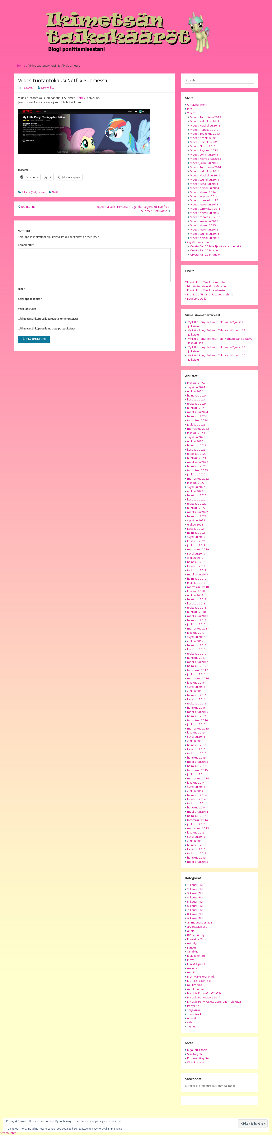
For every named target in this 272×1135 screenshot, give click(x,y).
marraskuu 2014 (198, 778)
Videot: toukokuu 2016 (204, 234)
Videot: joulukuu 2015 (204, 229)
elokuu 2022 (195, 491)
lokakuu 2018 (196, 591)
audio (190, 931)
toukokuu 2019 (197, 570)
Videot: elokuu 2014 (203, 192)
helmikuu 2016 (197, 716)
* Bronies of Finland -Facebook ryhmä (209, 294)
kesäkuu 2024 (196, 399)
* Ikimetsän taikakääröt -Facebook (207, 286)
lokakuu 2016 (196, 682)
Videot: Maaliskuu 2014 (205, 175)
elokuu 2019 (195, 558)
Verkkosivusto (27, 309)
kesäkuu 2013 (196, 849)
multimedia (194, 985)
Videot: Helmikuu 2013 (204, 121)
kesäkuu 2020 (196, 541)
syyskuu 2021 (196, 520)
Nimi (21, 289)
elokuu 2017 (195, 641)
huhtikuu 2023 (196, 458)
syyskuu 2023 (196, 437)
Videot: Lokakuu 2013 (204, 154)
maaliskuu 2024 (197, 412)
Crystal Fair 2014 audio (205, 254)
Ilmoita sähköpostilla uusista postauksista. (48, 328)
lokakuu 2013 (196, 832)
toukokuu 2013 (197, 853)
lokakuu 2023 (196, 433)
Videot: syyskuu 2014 (204, 196)
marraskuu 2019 (198, 549)
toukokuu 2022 (197, 503)
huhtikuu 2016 (196, 707)
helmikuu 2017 (197, 666)
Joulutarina (27, 207)
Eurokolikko (47, 87)
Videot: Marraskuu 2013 (205, 159)
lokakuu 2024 (196, 383)
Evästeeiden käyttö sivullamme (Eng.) (100, 1128)
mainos (192, 968)
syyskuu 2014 (196, 787)
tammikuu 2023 (197, 470)
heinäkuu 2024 (197, 395)
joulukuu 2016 (196, 674)
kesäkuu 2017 (196, 649)
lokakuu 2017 (196, 633)
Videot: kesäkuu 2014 (204, 184)
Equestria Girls (196, 939)
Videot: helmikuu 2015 (204, 213)
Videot (191, 113)
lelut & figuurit (196, 964)
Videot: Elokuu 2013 (203, 146)
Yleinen (192, 1026)
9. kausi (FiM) (195, 918)
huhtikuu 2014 (196, 807)
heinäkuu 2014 (197, 795)
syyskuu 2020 (196, 537)
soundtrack (194, 1014)
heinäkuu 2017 (197, 645)
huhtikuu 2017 (196, 658)
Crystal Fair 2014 (198, 242)
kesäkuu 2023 (196, 449)
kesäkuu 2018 (196, 603)
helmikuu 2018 (197, 620)
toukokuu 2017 (197, 653)
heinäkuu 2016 (197, 695)
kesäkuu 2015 (196, 749)
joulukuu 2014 (196, 774)
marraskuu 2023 (198, 429)
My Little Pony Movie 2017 (203, 997)
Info (189, 109)
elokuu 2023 (195, 441)
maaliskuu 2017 (197, 662)
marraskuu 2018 (198, 587)
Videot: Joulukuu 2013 (204, 163)
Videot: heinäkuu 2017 (204, 238)
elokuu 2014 (195, 791)
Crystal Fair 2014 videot (205, 250)
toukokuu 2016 (197, 703)
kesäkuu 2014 (196, 799)
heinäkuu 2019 (197, 562)
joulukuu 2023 (196, 424)
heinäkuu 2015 (197, 745)
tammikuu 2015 (197, 770)
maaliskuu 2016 (197, 712)
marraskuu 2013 (198, 828)
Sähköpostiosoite (30, 299)
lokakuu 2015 (196, 732)
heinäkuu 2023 (197, 445)
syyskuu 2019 (196, 553)
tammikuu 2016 (197, 720)
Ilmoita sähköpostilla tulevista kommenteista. (49, 318)
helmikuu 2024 (197, 416)
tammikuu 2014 (197, 820)
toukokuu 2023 (197, 454)
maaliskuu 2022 (197, 512)
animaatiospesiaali (199, 922)
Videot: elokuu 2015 (203, 225)
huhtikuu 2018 (196, 612)
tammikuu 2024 (197, 420)
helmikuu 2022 (197, 516)
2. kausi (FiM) (195, 889)
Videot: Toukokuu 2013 (205, 134)
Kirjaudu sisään (197, 1050)
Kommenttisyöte (198, 1058)
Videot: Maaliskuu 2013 (205, 125)
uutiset (42, 192)
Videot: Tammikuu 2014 (205, 167)
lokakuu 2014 (196, 782)
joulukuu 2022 (196, 474)
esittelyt (192, 943)
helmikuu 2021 (197, 533)
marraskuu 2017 (198, 628)
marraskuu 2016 (198, 678)
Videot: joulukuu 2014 (204, 204)
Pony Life (193, 1006)
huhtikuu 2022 (196, 508)
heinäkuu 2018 (197, 599)
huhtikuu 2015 (196, 757)
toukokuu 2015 (197, 753)
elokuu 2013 (195, 841)
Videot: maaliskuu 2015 (205, 217)
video (190, 1022)
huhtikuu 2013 (196, 857)
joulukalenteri (196, 956)
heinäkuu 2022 (197, 495)
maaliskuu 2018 (197, 616)
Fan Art (191, 947)
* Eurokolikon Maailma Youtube (205, 282)
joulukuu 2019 (196, 545)
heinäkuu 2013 (197, 845)
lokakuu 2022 (196, 483)
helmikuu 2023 (197, 466)
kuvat (190, 960)
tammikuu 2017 (197, 670)
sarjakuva (193, 1010)
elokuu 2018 (195, 595)
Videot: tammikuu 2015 (205, 208)
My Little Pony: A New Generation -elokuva (214, 1001)
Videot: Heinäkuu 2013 (204, 142)
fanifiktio (192, 951)
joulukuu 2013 (196, 824)
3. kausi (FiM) (195, 893)
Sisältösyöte (195, 1054)
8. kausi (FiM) (195, 914)
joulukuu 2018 (196, 583)
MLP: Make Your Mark (201, 976)
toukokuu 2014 (197, 803)
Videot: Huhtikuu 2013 (204, 130)
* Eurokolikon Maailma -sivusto (205, 290)
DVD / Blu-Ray (196, 935)
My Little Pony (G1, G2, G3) (204, 993)
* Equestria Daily (195, 298)
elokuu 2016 (195, 691)
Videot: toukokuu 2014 (204, 179)
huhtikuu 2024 (196, 408)
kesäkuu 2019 (196, 566)
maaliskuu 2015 (197, 762)
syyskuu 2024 (196, 387)
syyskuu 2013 (196, 837)
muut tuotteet (196, 989)
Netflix (80, 98)
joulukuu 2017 (196, 624)
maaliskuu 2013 (197, 862)
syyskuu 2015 (196, 737)
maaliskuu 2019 (197, 574)
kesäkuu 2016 (196, 699)
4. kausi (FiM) (195, 897)
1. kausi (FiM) (195, 885)
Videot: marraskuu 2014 (205, 200)
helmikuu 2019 (197, 578)
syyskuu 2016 (196, 687)
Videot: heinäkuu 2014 (204, 188)
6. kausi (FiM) (195, 906)
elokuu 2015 (195, 741)
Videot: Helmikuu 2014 (204, 171)
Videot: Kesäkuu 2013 (204, 138)
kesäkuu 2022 (196, 499)
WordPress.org (196, 1062)
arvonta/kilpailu (197, 927)
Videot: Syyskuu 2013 (204, 150)
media (191, 972)
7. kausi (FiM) (195, 910)
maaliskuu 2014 (197, 811)
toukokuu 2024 (197, 403)
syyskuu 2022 (196, 487)
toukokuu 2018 (197, 607)
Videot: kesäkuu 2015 (204, 221)
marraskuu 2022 (198, 478)
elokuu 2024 (195, 391)
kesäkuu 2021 (196, 529)
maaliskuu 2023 (197, 462)
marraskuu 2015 (198, 728)
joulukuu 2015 (196, 724)
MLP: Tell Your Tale (199, 981)
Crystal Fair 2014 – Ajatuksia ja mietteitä (215, 246)
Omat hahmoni (197, 104)
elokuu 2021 (195, 524)
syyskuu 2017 (196, 637)
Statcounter (8, 1133)
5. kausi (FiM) (29, 192)
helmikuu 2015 (197, 766)
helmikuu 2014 (197, 816)
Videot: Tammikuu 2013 (205, 117)
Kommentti (26, 245)
